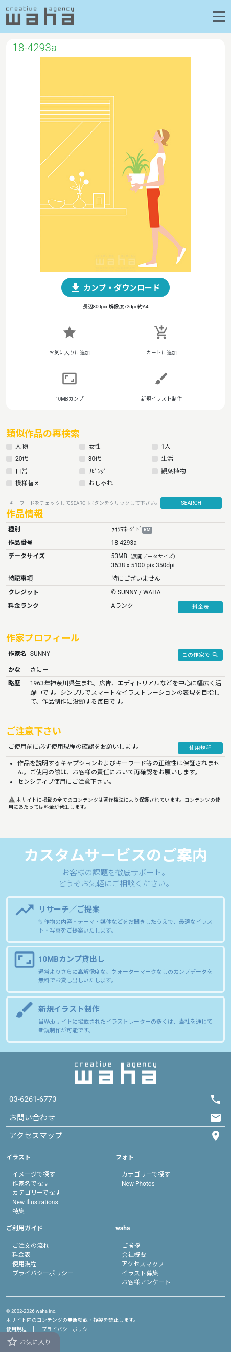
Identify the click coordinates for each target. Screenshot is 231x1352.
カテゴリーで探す (36, 1192)
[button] (115, 287)
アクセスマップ (143, 1264)
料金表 (21, 1254)
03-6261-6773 (33, 1099)
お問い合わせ (32, 1117)
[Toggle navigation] (219, 17)
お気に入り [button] (28, 1342)
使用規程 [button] (200, 748)
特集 (18, 1211)
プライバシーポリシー (43, 1273)
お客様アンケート (146, 1282)
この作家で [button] (200, 654)
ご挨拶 (131, 1245)
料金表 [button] (200, 607)
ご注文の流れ (30, 1245)
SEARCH (191, 503)
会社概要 (134, 1254)
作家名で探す (30, 1183)
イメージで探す (33, 1174)
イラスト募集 (140, 1273)
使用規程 (24, 1264)
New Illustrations (35, 1202)
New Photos (138, 1183)
